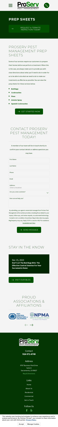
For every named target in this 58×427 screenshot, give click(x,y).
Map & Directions (29, 373)
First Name (13, 159)
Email (11, 179)
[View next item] (31, 325)
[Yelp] (31, 410)
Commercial (29, 396)
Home (29, 384)
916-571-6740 (28, 354)
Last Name (13, 166)
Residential (29, 392)
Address (12, 185)
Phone (12, 172)
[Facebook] (27, 410)
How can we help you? (16, 198)
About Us (29, 388)
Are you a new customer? (18, 192)
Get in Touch (28, 400)
